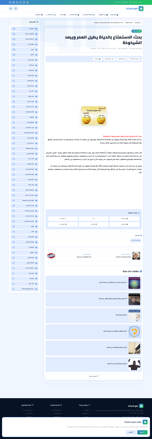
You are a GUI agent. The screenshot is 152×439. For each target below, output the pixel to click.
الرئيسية (87, 410)
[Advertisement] (94, 79)
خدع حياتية (58, 426)
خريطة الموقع (85, 426)
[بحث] (16, 8)
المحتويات (122, 59)
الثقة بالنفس (57, 417)
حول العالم (30, 426)
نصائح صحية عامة (121, 315)
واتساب (63, 218)
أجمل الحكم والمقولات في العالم (117, 347)
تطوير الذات (58, 413)
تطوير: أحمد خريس (52, 436)
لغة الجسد (58, 423)
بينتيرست (63, 224)
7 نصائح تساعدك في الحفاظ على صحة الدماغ (113, 282)
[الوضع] (11, 8)
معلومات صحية (28, 410)
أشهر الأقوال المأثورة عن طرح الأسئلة (115, 331)
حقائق (31, 420)
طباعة (97, 59)
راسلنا (87, 417)
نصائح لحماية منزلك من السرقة (117, 364)
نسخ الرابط (109, 59)
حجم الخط (134, 59)
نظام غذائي (29, 413)
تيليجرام (124, 224)
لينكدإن (94, 224)
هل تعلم (30, 417)
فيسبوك (124, 218)
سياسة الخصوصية (84, 420)
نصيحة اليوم (136, 31)
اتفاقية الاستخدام (84, 423)
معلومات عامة (28, 423)
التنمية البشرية (57, 410)
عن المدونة (86, 413)
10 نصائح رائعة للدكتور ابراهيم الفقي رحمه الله (113, 299)
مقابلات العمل (57, 420)
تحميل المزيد (93, 376)
